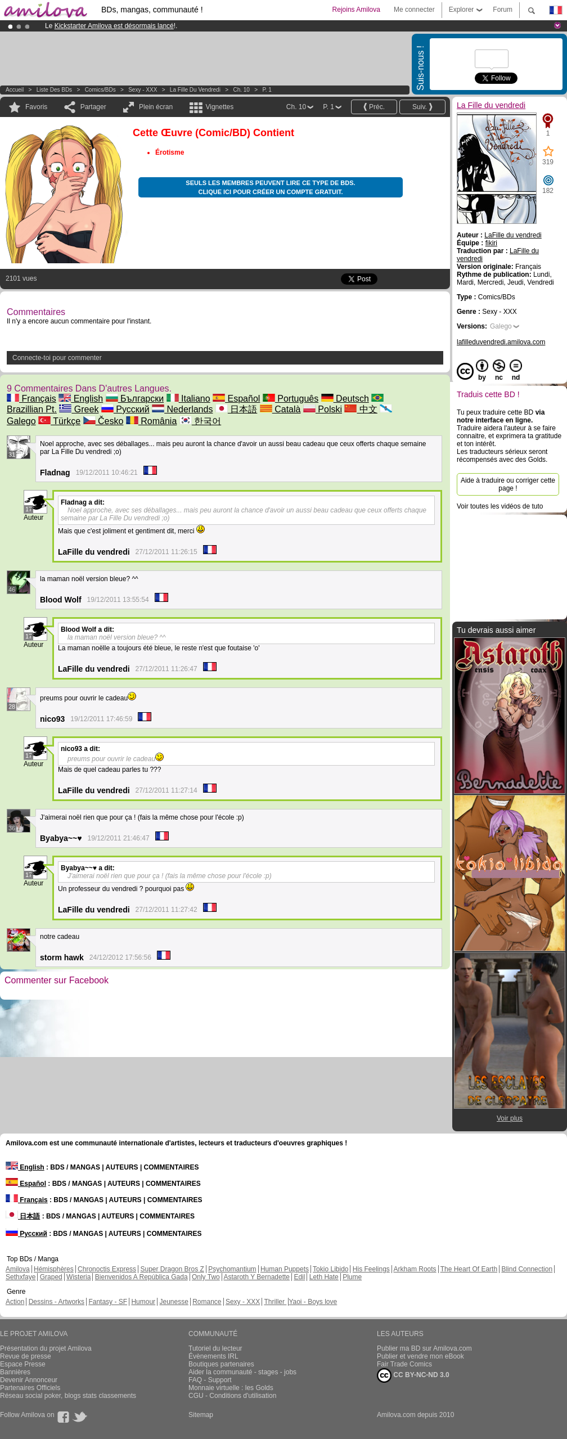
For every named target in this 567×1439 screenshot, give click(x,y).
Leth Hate (324, 1277)
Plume (352, 1277)
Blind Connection (526, 1269)
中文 (360, 409)
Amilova (18, 1269)
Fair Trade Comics (404, 1364)
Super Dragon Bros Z (172, 1269)
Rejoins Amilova (356, 10)
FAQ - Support (210, 1380)
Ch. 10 (241, 90)
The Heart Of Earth (468, 1269)
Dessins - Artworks (56, 1302)
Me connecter (414, 10)
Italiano (188, 398)
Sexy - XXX (142, 90)
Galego (501, 326)
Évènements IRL (213, 1356)
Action (15, 1302)
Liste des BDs (54, 90)
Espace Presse (23, 1364)
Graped (51, 1277)
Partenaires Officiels (30, 1388)
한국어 (200, 421)
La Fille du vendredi (195, 90)
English (80, 398)
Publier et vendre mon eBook (420, 1356)
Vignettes (219, 107)
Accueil (15, 90)
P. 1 (267, 90)
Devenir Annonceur (28, 1380)
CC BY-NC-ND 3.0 (413, 1375)
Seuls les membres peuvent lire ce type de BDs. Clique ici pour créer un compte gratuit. (270, 187)
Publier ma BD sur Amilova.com (424, 1348)
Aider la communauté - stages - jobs (242, 1372)
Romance (206, 1302)
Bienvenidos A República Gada (141, 1277)
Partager (93, 107)
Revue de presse (25, 1356)
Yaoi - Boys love (313, 1302)
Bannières (15, 1372)
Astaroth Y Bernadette (256, 1277)
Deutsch (345, 398)
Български (135, 398)
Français (31, 398)
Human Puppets (284, 1269)
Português (290, 398)
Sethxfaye (20, 1277)
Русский (125, 409)
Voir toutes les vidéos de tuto (500, 506)
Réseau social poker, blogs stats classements (68, 1396)
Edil (299, 1277)
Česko (103, 421)
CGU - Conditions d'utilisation (232, 1396)
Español (236, 398)
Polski (322, 409)
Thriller (275, 1302)
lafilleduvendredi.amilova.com (501, 342)
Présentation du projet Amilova (46, 1348)
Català (280, 409)
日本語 (236, 409)
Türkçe (59, 421)
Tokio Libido (330, 1269)
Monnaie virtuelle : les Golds (230, 1388)
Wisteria (78, 1277)
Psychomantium (232, 1269)
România (151, 421)
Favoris (36, 107)
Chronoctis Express (107, 1269)
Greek (78, 409)
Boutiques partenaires (221, 1364)
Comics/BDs (100, 90)
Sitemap (200, 1415)
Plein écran (156, 107)
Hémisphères (54, 1269)
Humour (143, 1302)
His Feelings (371, 1269)
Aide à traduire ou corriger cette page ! (508, 484)
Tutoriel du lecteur (215, 1348)
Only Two (206, 1277)
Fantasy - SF (107, 1302)
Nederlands (182, 409)
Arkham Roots (415, 1269)
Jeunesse (173, 1302)
